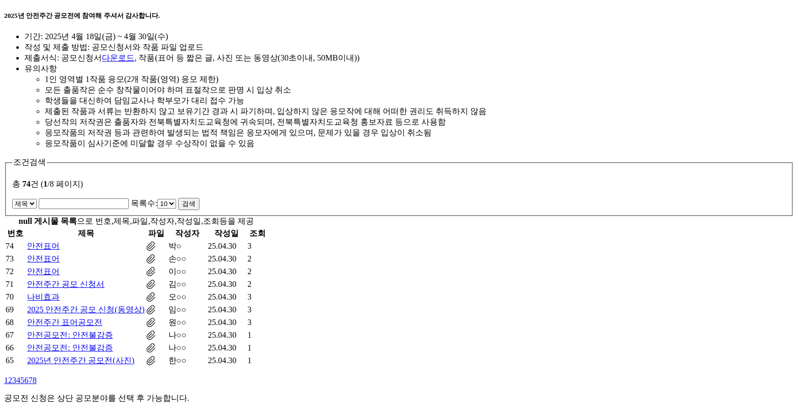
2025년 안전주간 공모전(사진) (80, 360)
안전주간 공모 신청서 (65, 284)
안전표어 (43, 246)
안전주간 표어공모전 (64, 322)
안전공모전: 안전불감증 (69, 335)
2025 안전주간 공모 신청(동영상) (86, 309)
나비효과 (43, 296)
